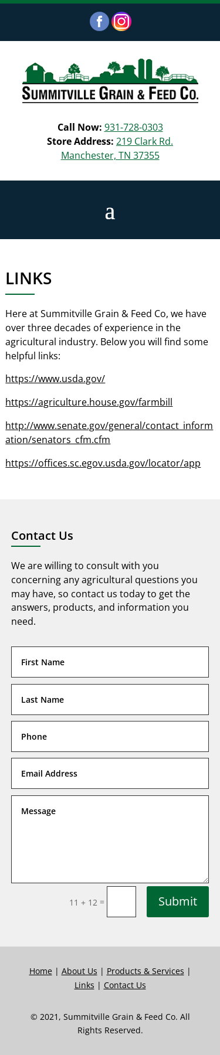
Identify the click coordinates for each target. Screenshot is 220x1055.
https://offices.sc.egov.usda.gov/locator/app (103, 463)
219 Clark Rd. (144, 141)
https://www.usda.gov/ (55, 378)
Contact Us (125, 985)
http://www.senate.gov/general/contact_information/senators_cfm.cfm (109, 432)
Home (40, 970)
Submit (177, 901)
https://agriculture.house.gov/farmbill (88, 402)
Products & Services (145, 970)
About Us (79, 970)
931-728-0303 (133, 127)
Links (84, 985)
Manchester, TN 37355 (110, 155)
